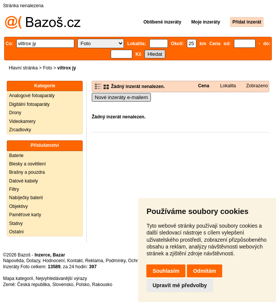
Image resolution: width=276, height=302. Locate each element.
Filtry (14, 189)
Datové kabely (23, 181)
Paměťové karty (25, 214)
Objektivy (18, 206)
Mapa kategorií (18, 278)
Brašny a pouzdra (27, 172)
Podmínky (115, 260)
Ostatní (16, 231)
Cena (203, 85)
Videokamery (22, 121)
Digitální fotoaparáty (29, 104)
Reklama (94, 260)
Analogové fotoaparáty (32, 95)
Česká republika (33, 284)
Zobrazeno (257, 85)
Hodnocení (54, 260)
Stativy (16, 223)
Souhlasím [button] (165, 271)
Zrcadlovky (20, 129)
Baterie (16, 155)
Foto (47, 68)
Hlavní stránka (23, 68)
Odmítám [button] (204, 271)
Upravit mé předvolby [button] (179, 285)
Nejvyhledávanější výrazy (61, 278)
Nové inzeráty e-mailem (121, 97)
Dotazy (33, 260)
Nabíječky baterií (26, 197)
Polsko (82, 284)
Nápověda (13, 260)
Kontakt (75, 260)
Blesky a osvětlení (27, 164)
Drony (15, 112)
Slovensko (62, 284)
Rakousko (102, 284)
